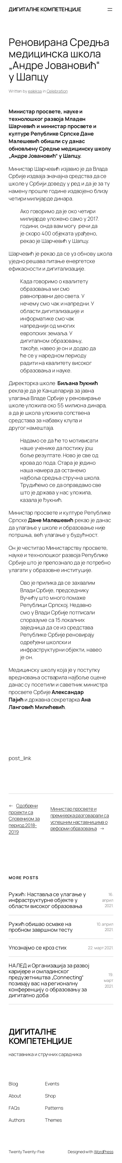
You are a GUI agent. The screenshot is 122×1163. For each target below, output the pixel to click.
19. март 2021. (108, 980)
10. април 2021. (105, 927)
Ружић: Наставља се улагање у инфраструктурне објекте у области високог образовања (47, 900)
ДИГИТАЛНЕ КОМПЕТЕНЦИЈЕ (45, 9)
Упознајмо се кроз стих (38, 948)
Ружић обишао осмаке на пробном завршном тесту (41, 927)
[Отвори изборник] (109, 9)
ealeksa (35, 91)
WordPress (103, 1151)
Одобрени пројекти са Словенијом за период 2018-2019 (24, 818)
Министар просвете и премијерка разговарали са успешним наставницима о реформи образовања (79, 819)
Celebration (57, 91)
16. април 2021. (108, 900)
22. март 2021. (100, 947)
